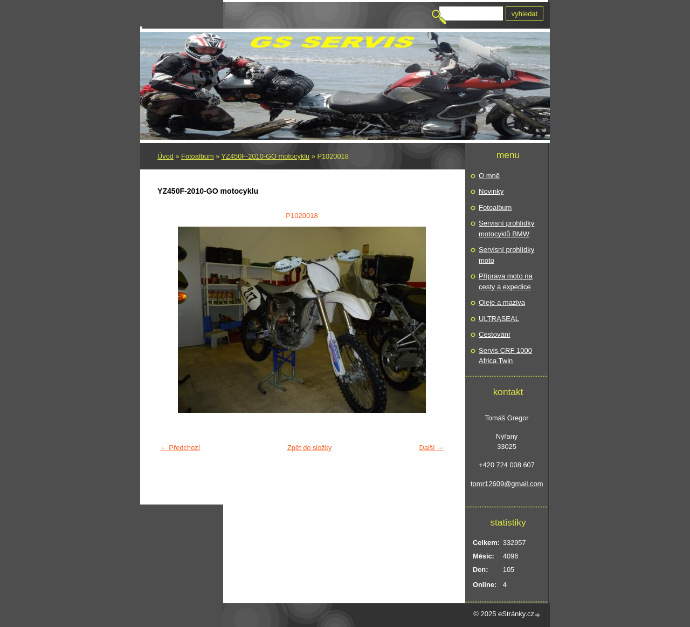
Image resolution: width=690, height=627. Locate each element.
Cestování (494, 334)
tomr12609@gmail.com (507, 484)
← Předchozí (180, 448)
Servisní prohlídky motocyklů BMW (506, 228)
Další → (431, 448)
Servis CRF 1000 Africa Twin (505, 355)
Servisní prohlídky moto (506, 255)
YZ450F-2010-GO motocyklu (266, 156)
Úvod (165, 156)
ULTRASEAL (499, 319)
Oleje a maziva (502, 302)
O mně (489, 176)
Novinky (491, 191)
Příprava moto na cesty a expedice (506, 281)
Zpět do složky (309, 448)
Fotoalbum (197, 156)
